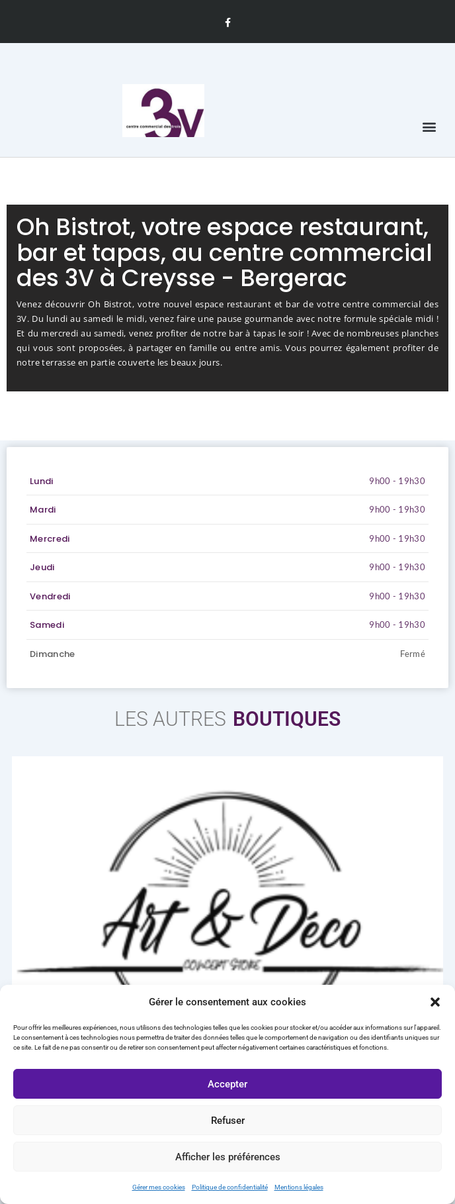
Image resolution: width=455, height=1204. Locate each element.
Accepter (227, 1084)
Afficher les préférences (227, 1157)
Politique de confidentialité (230, 1187)
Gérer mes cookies (158, 1187)
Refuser (228, 1121)
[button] (435, 1002)
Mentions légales (298, 1187)
